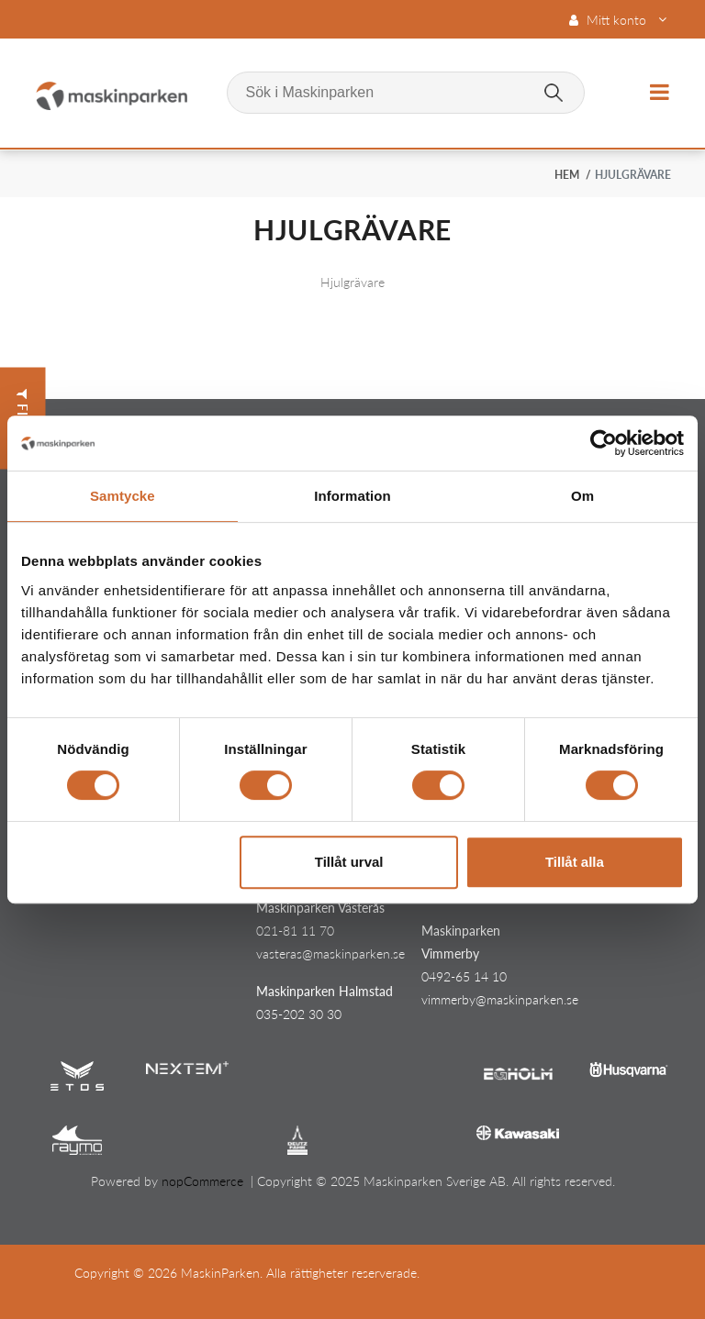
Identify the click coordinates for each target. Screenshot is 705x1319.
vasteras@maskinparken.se (330, 953)
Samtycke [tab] (122, 496)
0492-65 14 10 (464, 976)
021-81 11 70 (295, 930)
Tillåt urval (349, 862)
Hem (566, 175)
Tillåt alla (574, 862)
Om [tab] (582, 496)
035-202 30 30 (298, 1014)
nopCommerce (202, 1181)
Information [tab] (352, 496)
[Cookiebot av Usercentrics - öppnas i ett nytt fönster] (603, 443)
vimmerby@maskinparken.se (499, 999)
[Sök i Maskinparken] (406, 92)
